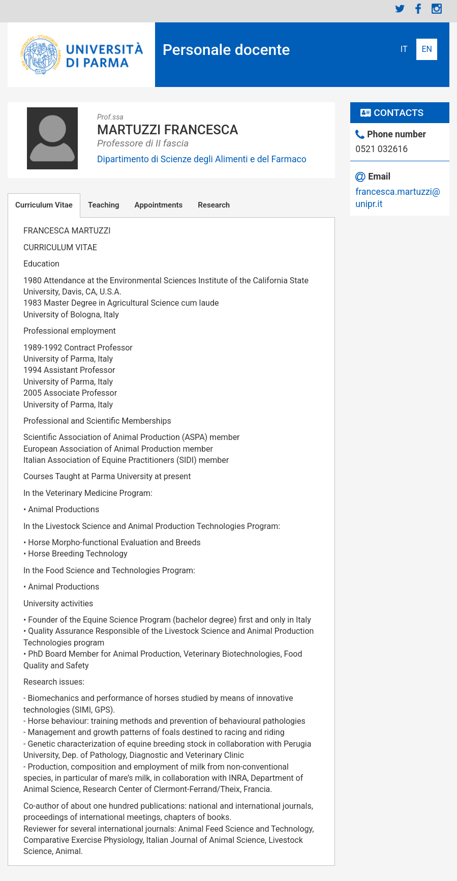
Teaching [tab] (103, 205)
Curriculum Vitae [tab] (44, 205)
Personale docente (226, 49)
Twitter (400, 8)
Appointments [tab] (159, 205)
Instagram (437, 8)
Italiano (404, 49)
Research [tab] (214, 205)
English (427, 49)
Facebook (418, 8)
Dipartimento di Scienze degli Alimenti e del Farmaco (202, 159)
